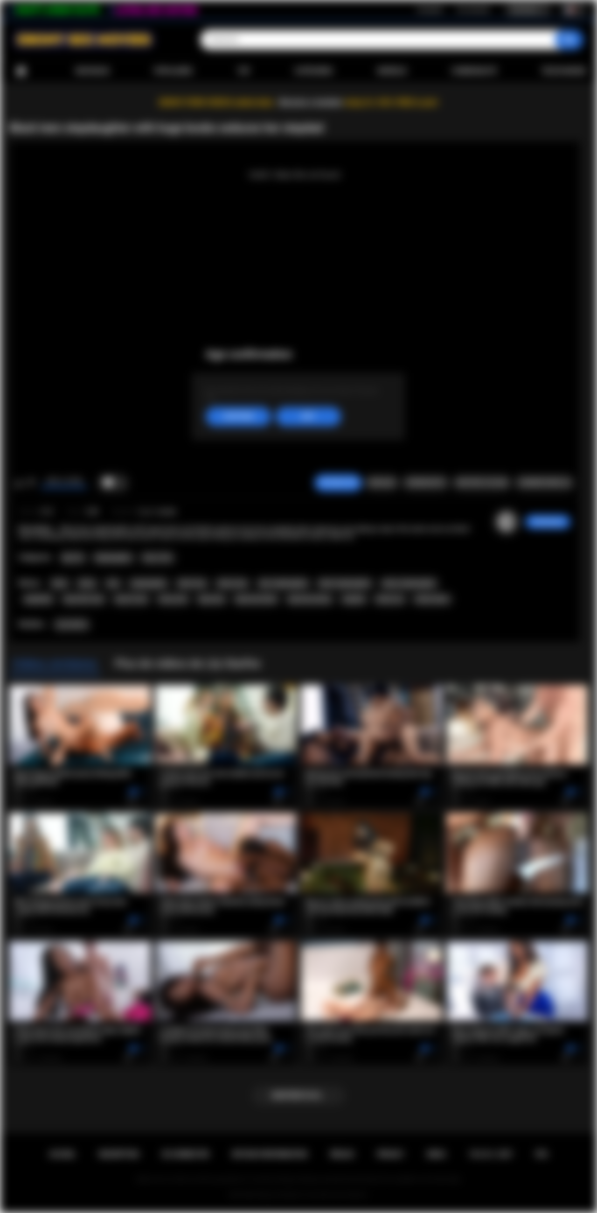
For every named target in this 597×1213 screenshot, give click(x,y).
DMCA (436, 1154)
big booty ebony (310, 599)
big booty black (256, 599)
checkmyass (547, 522)
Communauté (474, 71)
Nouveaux (93, 71)
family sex (389, 599)
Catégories (313, 71)
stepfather (38, 599)
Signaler (381, 482)
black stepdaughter (344, 583)
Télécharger (563, 71)
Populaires (173, 71)
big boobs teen (84, 599)
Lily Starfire (71, 624)
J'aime (19, 483)
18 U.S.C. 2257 (491, 1154)
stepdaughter (148, 583)
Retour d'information (269, 1154)
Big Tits (73, 557)
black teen (192, 583)
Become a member (310, 102)
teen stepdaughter (283, 583)
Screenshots (425, 482)
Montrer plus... (299, 1095)
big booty (211, 599)
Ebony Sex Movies (279, 1195)
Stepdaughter (113, 557)
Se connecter (473, 10)
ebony (87, 583)
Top (243, 71)
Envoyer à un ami (482, 482)
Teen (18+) (157, 557)
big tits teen (131, 599)
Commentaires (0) (544, 482)
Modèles (392, 71)
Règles (342, 1154)
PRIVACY (390, 1154)
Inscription (430, 10)
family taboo (432, 599)
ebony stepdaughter (409, 583)
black (60, 583)
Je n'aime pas (31, 483)
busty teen (173, 599)
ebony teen (232, 583)
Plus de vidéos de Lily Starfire (187, 663)
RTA (542, 1154)
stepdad (353, 599)
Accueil (21, 71)
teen (113, 583)
